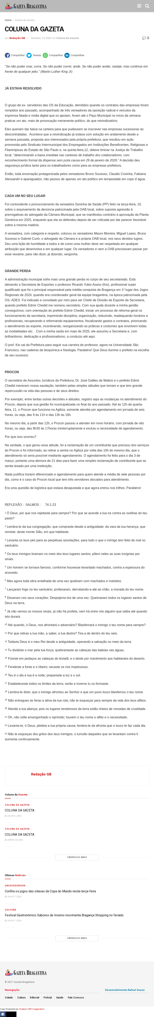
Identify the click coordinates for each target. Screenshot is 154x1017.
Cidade (9, 997)
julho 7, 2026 (13, 897)
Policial (48, 997)
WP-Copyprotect (36, 1009)
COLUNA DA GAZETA (19, 810)
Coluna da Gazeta (24, 20)
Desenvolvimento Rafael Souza (125, 989)
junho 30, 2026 (14, 840)
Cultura (10, 910)
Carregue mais (77, 857)
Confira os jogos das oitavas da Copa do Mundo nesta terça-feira (50, 891)
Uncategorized (15, 885)
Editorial (34, 997)
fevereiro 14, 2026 (41, 38)
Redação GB (17, 38)
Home (8, 20)
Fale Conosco (76, 997)
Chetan (22, 1009)
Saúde (59, 997)
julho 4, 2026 (13, 816)
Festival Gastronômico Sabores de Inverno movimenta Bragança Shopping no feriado (64, 915)
